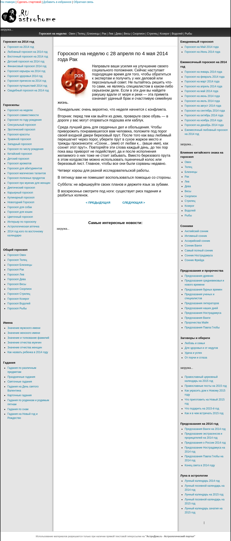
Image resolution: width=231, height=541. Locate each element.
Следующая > (133, 202)
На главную (7, 2)
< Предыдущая (98, 202)
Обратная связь (83, 2)
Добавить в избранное (57, 2)
